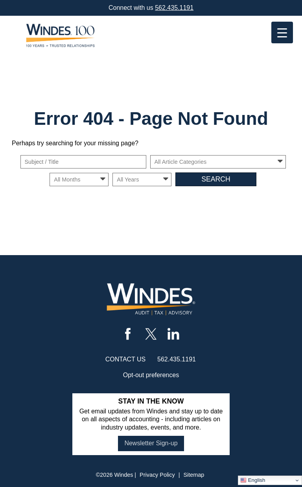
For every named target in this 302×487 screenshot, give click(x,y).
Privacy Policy (157, 475)
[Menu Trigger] (282, 32)
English (252, 480)
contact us (125, 359)
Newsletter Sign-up (150, 443)
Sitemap (193, 475)
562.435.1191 (174, 7)
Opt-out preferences (151, 375)
